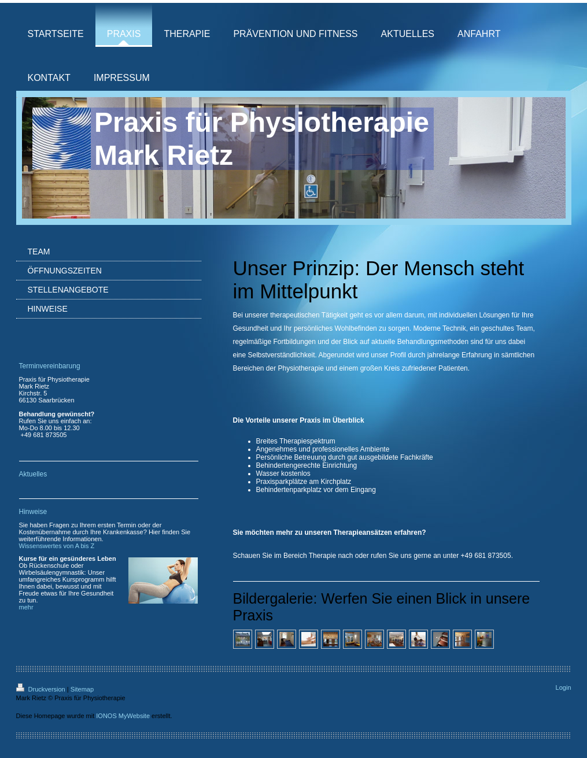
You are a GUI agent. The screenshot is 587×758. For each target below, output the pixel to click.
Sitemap (82, 689)
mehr (26, 607)
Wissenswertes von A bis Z (57, 545)
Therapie (322, 556)
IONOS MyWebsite (123, 715)
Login (563, 687)
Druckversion (41, 689)
